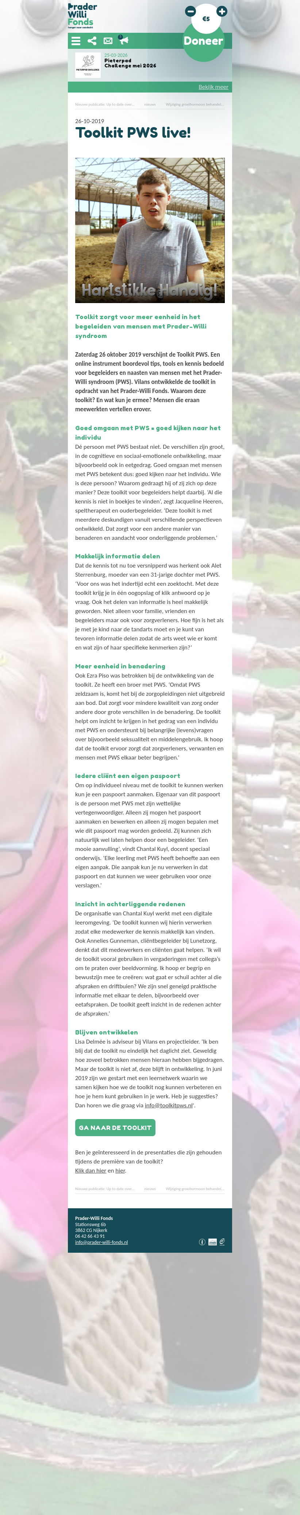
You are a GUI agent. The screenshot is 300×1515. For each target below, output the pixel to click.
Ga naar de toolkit (115, 1127)
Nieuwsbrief (108, 41)
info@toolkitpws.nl (169, 1105)
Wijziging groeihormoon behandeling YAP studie (205, 104)
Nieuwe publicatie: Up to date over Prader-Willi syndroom (122, 104)
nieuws (150, 104)
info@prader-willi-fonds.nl (101, 1242)
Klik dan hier (90, 1170)
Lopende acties (124, 41)
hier (120, 1170)
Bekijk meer (213, 87)
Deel (92, 41)
